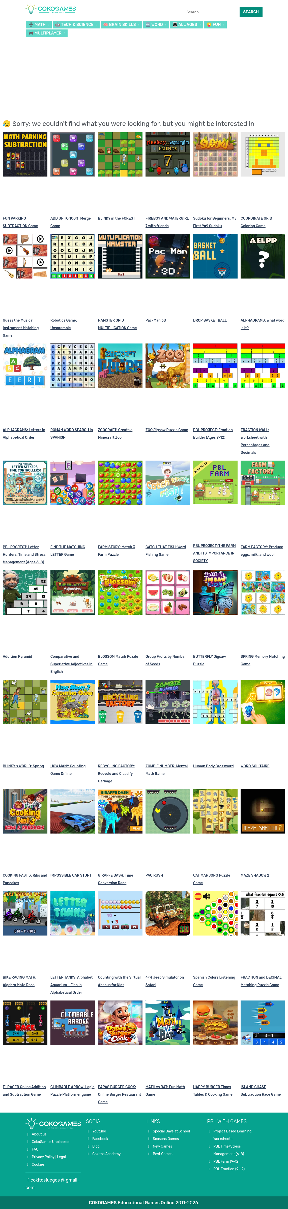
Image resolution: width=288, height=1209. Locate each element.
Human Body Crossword (213, 766)
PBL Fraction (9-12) (229, 1169)
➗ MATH (37, 24)
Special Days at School (171, 1131)
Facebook (100, 1139)
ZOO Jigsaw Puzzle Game (167, 430)
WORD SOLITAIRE (255, 766)
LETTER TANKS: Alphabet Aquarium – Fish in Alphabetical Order (71, 985)
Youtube (99, 1131)
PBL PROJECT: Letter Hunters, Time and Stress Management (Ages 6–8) (24, 554)
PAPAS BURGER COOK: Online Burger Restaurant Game (119, 1094)
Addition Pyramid (17, 656)
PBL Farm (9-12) (226, 1161)
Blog (96, 1146)
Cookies (38, 1164)
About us (39, 1134)
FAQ (35, 1149)
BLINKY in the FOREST (116, 218)
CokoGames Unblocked (50, 1142)
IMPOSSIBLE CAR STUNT (71, 875)
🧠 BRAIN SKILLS (119, 24)
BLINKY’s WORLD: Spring (23, 766)
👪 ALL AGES (184, 24)
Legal (61, 1157)
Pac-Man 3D (156, 320)
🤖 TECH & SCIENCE (74, 24)
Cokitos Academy (106, 1154)
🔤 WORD (154, 24)
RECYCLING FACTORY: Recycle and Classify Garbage (116, 773)
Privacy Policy (43, 1157)
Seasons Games (166, 1139)
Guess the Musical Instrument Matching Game (21, 328)
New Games (162, 1146)
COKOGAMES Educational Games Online (132, 1202)
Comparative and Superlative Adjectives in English (71, 664)
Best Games (162, 1154)
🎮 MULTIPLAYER (45, 33)
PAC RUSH (154, 875)
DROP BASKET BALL (210, 320)
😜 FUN (214, 24)
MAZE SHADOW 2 (255, 875)
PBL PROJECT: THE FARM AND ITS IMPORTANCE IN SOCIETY (214, 553)
